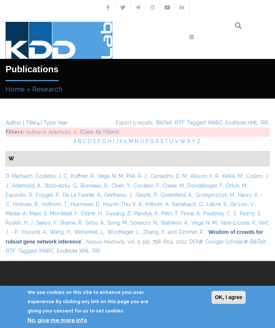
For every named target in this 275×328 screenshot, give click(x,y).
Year (62, 123)
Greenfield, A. (176, 195)
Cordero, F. (146, 186)
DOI (196, 242)
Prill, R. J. (137, 176)
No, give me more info (57, 320)
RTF (179, 123)
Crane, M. (174, 186)
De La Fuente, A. (82, 195)
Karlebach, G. (188, 204)
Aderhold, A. (27, 186)
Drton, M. (237, 186)
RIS (264, 123)
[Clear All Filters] (99, 132)
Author (14, 123)
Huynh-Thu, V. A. (123, 204)
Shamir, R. (71, 223)
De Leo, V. (242, 204)
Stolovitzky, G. (61, 186)
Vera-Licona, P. (238, 223)
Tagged (196, 123)
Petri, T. (170, 213)
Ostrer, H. (92, 213)
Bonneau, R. (95, 186)
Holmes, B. (26, 204)
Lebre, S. (217, 204)
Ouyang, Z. (118, 213)
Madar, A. (16, 213)
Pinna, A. (191, 213)
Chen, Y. (121, 186)
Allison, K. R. (205, 176)
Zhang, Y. (154, 232)
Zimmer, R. (191, 232)
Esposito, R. (19, 195)
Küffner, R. (83, 176)
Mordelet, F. (64, 213)
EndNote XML (241, 123)
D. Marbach (19, 176)
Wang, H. (60, 232)
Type (49, 123)
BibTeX (164, 123)
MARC (215, 123)
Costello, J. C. (51, 176)
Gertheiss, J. (118, 195)
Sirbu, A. (95, 223)
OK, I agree (228, 297)
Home (15, 89)
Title (31, 123)
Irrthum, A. (157, 204)
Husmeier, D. (86, 204)
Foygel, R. (48, 195)
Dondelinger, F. (205, 186)
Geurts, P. (146, 195)
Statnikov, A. (175, 223)
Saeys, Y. (46, 223)
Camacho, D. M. (169, 176)
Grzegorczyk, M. (215, 195)
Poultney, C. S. (220, 213)
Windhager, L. (123, 232)
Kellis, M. (232, 176)
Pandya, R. (146, 213)
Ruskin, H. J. (20, 223)
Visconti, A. (34, 232)
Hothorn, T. (55, 204)
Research (47, 89)
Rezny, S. (250, 213)
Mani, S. (39, 213)
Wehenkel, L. (89, 232)
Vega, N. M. (110, 176)
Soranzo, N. (144, 223)
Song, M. (117, 223)
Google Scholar (226, 242)
